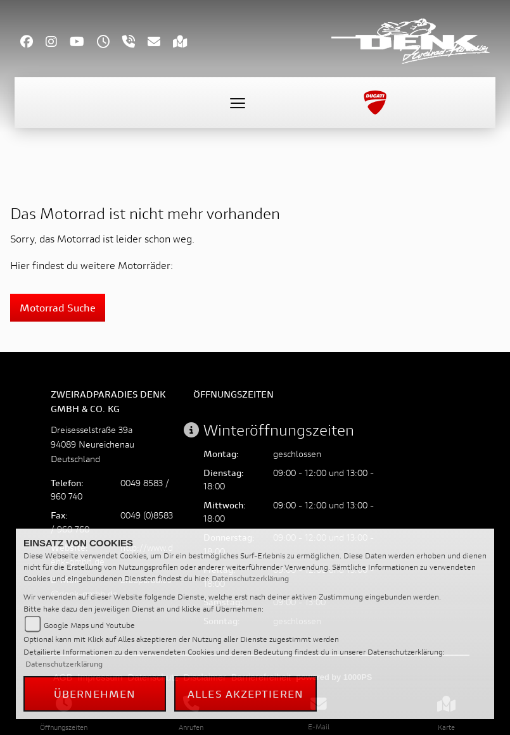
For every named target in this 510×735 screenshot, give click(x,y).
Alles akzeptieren (245, 693)
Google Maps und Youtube (89, 625)
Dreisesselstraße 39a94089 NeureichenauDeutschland (92, 444)
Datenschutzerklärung (250, 578)
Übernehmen (95, 693)
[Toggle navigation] (237, 102)
